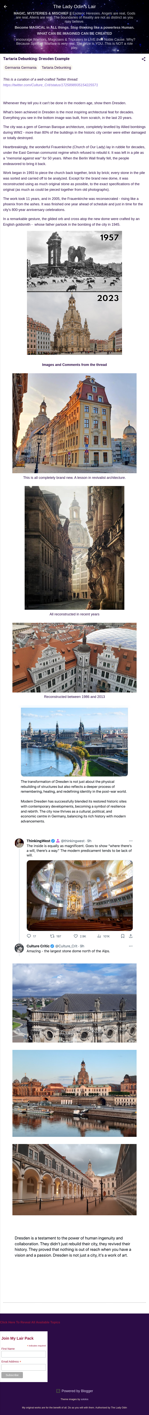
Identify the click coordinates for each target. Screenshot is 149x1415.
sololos (84, 1399)
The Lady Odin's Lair (74, 6)
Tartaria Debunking (56, 68)
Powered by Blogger (74, 1391)
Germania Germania (20, 68)
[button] (143, 60)
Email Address (11, 1361)
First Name (8, 1348)
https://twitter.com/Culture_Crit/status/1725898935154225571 (50, 85)
